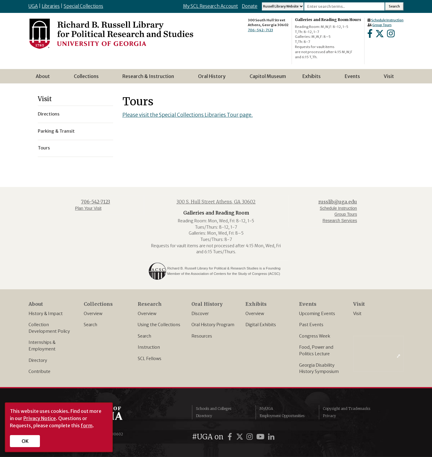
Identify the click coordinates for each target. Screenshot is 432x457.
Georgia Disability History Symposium (319, 368)
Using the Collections (159, 324)
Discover (200, 313)
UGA (33, 6)
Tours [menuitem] (44, 148)
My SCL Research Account (210, 6)
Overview (93, 313)
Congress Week (314, 336)
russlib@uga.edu (337, 202)
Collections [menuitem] (88, 78)
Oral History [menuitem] (213, 78)
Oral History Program (212, 324)
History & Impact (45, 313)
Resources (201, 336)
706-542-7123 (260, 30)
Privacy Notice (39, 418)
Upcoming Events (317, 313)
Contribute (39, 371)
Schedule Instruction (387, 20)
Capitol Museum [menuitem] (268, 76)
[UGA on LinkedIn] (271, 436)
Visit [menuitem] (389, 76)
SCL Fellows (149, 358)
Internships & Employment (42, 346)
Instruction (149, 347)
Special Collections (83, 6)
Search (90, 324)
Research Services (339, 220)
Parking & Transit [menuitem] (56, 131)
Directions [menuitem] (48, 114)
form (86, 425)
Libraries (51, 6)
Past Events (311, 324)
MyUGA (266, 408)
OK (25, 441)
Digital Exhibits (260, 324)
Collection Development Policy (49, 328)
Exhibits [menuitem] (313, 78)
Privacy (329, 415)
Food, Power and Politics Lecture (316, 350)
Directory (37, 360)
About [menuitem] (44, 78)
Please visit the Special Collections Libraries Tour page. (187, 115)
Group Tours (382, 25)
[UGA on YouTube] (261, 436)
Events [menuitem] (354, 78)
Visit (357, 313)
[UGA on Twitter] (240, 436)
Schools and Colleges (213, 408)
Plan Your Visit (88, 208)
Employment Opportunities (282, 415)
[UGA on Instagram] (250, 436)
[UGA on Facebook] (230, 436)
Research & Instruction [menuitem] (150, 78)
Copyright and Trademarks (346, 408)
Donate (249, 6)
